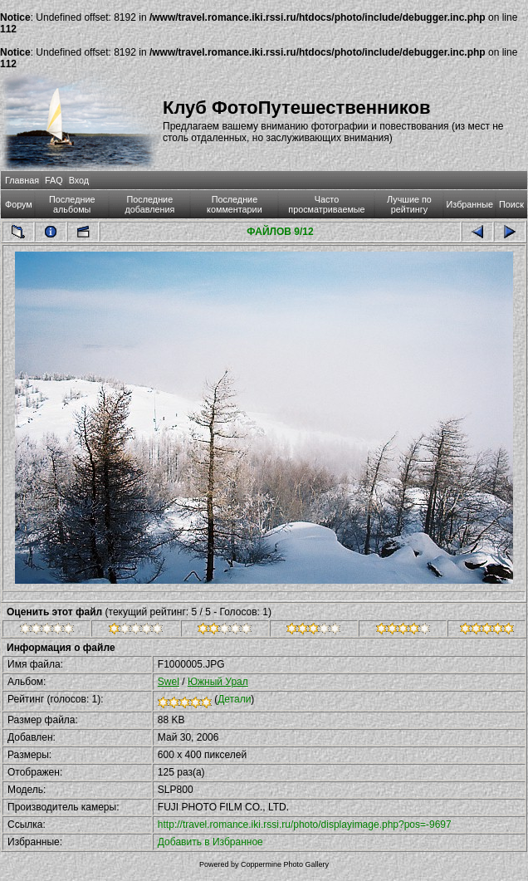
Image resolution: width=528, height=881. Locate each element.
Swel (168, 682)
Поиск (511, 204)
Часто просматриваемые (326, 204)
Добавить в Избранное (210, 842)
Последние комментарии (234, 204)
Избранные (470, 204)
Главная (22, 180)
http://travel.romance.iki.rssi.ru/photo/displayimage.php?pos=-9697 (305, 824)
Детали (234, 699)
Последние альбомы (72, 204)
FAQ (54, 180)
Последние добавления (149, 204)
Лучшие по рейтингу (409, 204)
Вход (79, 180)
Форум (18, 204)
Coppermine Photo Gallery (285, 864)
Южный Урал (218, 682)
